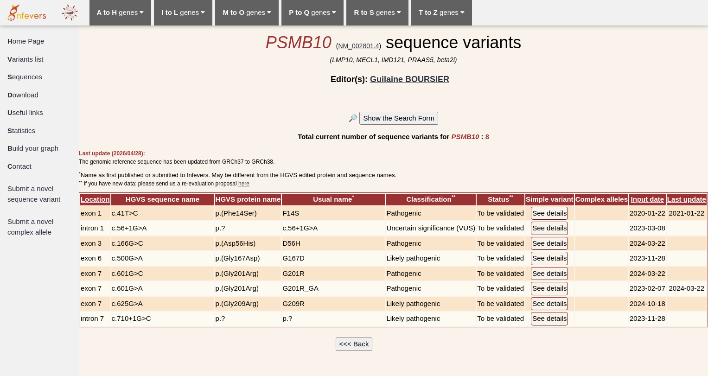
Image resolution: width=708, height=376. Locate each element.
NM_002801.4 (358, 46)
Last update (686, 199)
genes (120, 12)
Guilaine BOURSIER (409, 79)
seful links (25, 112)
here (243, 183)
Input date (647, 199)
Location (95, 199)
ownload (22, 95)
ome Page (25, 41)
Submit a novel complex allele (30, 226)
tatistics (21, 130)
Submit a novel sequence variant (33, 194)
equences (24, 77)
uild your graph (32, 148)
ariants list (25, 59)
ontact (19, 166)
